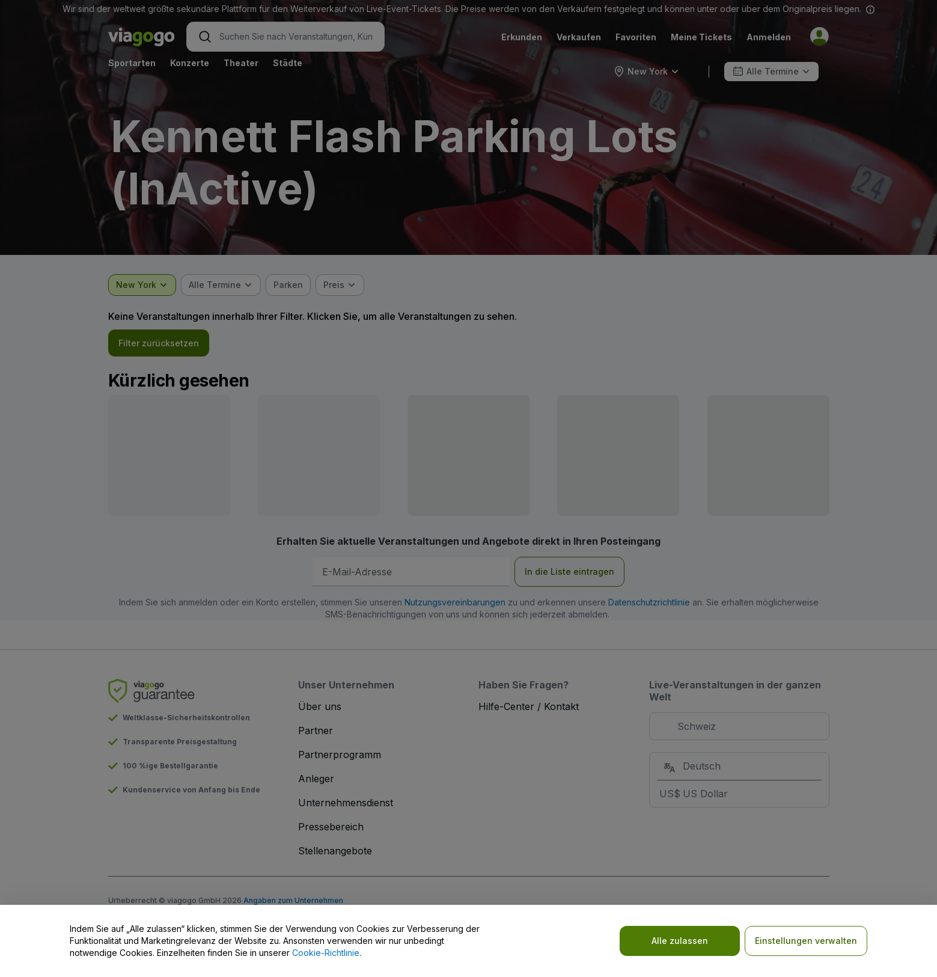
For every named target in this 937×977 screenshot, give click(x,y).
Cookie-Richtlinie (325, 953)
